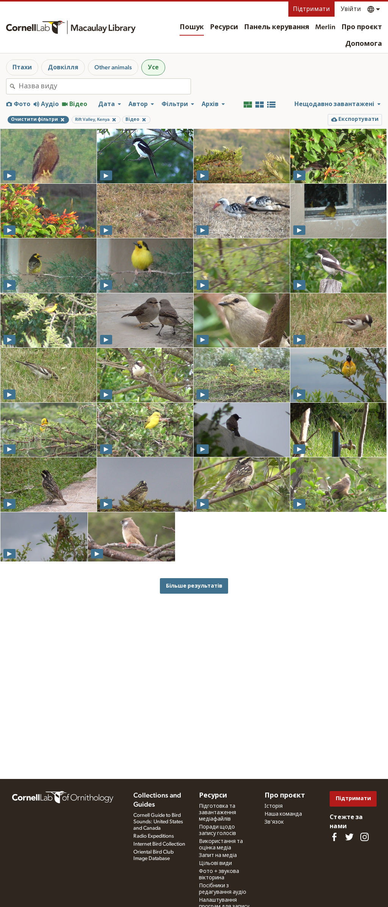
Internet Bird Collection (159, 844)
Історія (273, 806)
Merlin (325, 27)
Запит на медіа (218, 855)
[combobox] (105, 86)
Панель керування (276, 27)
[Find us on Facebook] (334, 836)
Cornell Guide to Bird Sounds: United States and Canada (158, 822)
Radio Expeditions (153, 836)
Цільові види (215, 863)
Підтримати (311, 9)
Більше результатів (194, 586)
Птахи (22, 67)
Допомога (363, 44)
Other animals (113, 67)
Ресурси (224, 27)
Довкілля (63, 67)
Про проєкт (361, 27)
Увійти (351, 9)
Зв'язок (274, 822)
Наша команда (283, 814)
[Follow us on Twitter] (349, 836)
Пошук (192, 27)
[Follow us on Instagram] (364, 836)
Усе (153, 67)
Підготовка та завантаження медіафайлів (217, 813)
